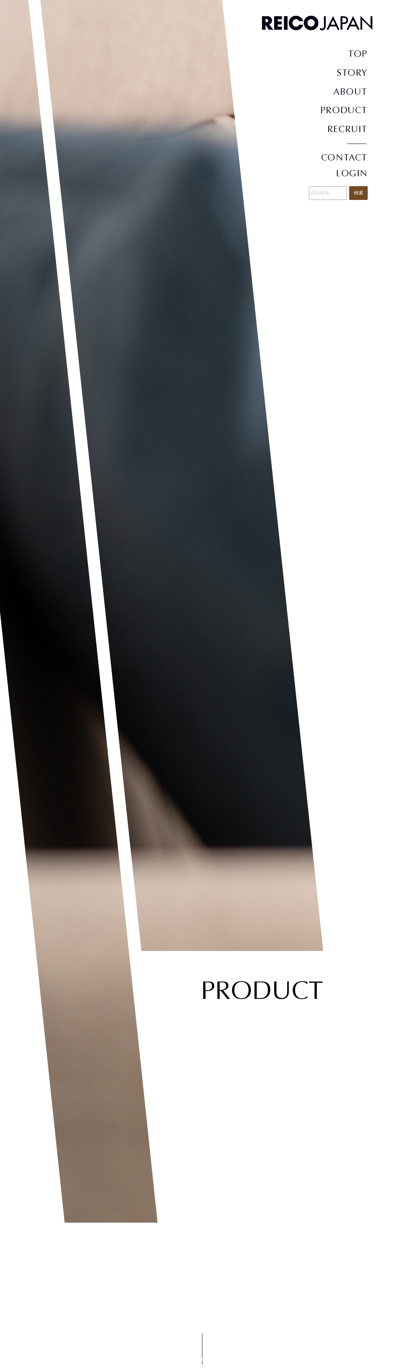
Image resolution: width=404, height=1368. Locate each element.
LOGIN (352, 173)
